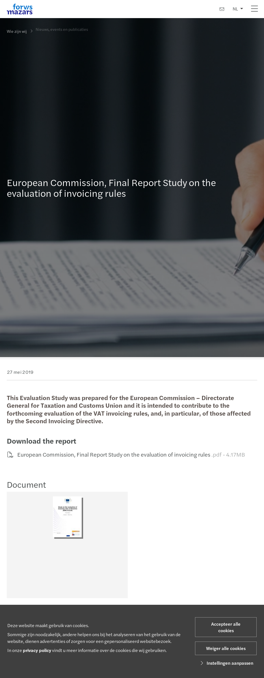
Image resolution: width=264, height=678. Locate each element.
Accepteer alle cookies (226, 627)
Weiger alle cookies (226, 648)
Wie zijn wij (17, 31)
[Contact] (222, 9)
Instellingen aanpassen (226, 663)
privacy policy (37, 650)
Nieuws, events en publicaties (62, 27)
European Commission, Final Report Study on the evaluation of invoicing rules (125, 454)
